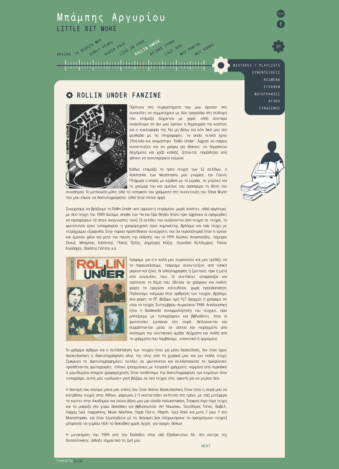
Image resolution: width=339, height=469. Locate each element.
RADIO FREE (115, 49)
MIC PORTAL (190, 49)
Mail (278, 46)
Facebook (281, 24)
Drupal (78, 460)
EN (281, 13)
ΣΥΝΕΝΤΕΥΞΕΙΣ (266, 72)
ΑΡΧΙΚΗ (63, 54)
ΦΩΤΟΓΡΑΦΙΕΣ (267, 94)
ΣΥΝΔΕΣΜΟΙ (269, 108)
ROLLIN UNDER (147, 47)
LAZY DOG (173, 50)
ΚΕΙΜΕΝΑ (272, 80)
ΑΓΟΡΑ (274, 101)
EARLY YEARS (101, 48)
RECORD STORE (162, 47)
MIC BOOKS (204, 49)
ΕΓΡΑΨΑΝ (272, 87)
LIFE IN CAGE (132, 47)
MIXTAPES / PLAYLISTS (256, 65)
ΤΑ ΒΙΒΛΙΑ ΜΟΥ (88, 47)
